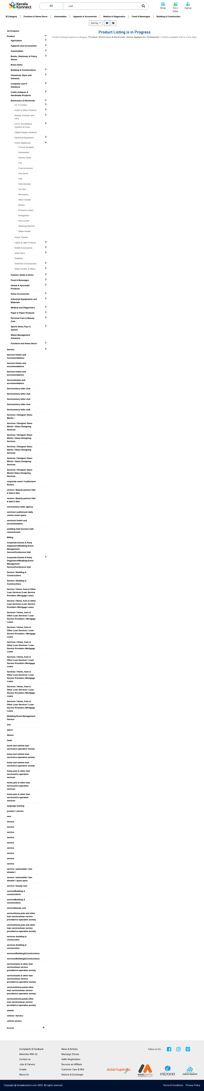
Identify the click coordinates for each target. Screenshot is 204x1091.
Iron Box (22, 189)
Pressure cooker (26, 210)
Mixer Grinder (24, 200)
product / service (15, 811)
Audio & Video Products (25, 110)
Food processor (25, 168)
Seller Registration (71, 1059)
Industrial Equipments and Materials (24, 299)
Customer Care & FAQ (73, 1069)
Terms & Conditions (173, 1085)
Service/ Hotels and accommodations (16, 363)
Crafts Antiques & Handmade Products (21, 92)
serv (9, 816)
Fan (20, 163)
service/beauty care (16, 908)
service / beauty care (17, 886)
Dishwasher (23, 152)
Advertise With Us (28, 1054)
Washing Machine (26, 226)
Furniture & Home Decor (35, 16)
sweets (10, 1010)
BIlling (10, 537)
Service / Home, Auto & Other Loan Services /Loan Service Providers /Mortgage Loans (21, 589)
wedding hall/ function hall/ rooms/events (20, 529)
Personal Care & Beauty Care (22, 318)
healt (9, 740)
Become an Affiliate (72, 1064)
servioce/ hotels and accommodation (17, 520)
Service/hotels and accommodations (16, 380)
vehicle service (14, 1021)
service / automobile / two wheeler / (19, 869)
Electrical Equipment (24, 137)
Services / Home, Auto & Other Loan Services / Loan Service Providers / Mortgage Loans (21, 612)
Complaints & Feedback (31, 1049)
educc (10, 730)
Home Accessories (20, 294)
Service (10, 349)
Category (11, 16)
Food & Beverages (141, 16)
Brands (25, 1027)
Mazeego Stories (70, 1054)
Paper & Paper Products (23, 313)
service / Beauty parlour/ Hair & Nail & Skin (21, 490)
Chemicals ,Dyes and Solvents (21, 75)
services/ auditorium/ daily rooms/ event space (20, 512)
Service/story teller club (18, 388)
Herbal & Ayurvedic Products (20, 285)
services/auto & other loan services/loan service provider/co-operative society (21, 964)
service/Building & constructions (16, 891)
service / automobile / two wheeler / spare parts (19, 877)
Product (11, 36)
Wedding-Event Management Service (21, 716)
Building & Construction (168, 16)
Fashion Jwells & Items (22, 275)
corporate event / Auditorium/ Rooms (21, 481)
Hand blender (24, 184)
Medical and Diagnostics (23, 307)
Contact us (25, 1059)
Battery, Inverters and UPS (24, 115)
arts (9, 724)
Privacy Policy (193, 1085)
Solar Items (20, 253)
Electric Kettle (24, 157)
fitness (10, 735)
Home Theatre (21, 237)
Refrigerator (23, 215)
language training (15, 806)
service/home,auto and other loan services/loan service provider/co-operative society (21, 913)
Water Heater (24, 231)
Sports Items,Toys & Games (21, 326)
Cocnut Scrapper (26, 147)
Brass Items (17, 65)
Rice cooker (23, 221)
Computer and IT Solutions (19, 84)
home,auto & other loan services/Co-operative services (18, 771)
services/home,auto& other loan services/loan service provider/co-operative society (21, 987)
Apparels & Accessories (85, 16)
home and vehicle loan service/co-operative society (21, 745)
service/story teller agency (20, 507)
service (10, 821)
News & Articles (70, 1049)
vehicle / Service (15, 1016)
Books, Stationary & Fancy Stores (24, 56)
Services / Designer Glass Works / (19, 415)
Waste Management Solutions (20, 335)
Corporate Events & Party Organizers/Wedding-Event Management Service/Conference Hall (20, 542)
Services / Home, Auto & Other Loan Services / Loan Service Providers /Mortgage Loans (21, 642)
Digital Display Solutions (26, 132)
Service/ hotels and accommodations (16, 371)
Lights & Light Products (25, 242)
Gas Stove (23, 173)
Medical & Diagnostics (114, 16)
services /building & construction (17, 936)
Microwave (23, 194)
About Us (24, 1074)
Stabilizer (19, 258)
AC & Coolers (21, 105)
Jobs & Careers (27, 1064)
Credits (22, 1069)
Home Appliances (23, 143)
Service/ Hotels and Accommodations (16, 355)
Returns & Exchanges (72, 1074)
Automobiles (60, 16)
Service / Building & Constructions (16, 572)
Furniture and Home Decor (24, 343)
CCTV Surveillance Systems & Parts (23, 124)
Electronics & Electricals (23, 100)
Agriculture (16, 40)
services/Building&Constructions (23, 953)
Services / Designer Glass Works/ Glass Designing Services (19, 470)
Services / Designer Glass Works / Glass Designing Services (19, 423)
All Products (13, 31)
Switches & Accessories (25, 263)
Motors (21, 205)
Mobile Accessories (23, 248)
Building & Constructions (23, 70)
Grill (20, 179)
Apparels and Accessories (24, 46)
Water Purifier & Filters (25, 269)
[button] (96, 23)
